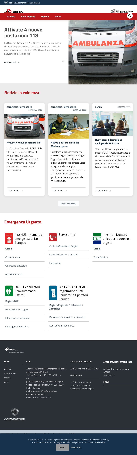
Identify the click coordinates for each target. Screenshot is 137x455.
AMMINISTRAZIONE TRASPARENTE (117, 370)
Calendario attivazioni (16, 274)
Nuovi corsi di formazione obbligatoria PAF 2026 (108, 150)
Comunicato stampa (16, 115)
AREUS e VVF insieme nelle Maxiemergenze (65, 153)
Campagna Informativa (16, 335)
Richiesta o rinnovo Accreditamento (67, 326)
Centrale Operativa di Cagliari (63, 255)
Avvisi (58, 25)
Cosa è (8, 258)
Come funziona (12, 266)
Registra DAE (12, 310)
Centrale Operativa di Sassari (63, 263)
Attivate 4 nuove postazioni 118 (23, 41)
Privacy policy (76, 447)
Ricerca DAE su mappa (16, 318)
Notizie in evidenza (21, 101)
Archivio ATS (109, 384)
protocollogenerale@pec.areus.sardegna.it (45, 390)
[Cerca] (130, 24)
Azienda (11, 25)
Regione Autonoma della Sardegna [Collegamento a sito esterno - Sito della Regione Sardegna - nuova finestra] (24, 2)
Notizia (29, 115)
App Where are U (13, 283)
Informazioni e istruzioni (17, 327)
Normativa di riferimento (61, 334)
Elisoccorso (54, 272)
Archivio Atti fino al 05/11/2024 (84, 377)
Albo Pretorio (28, 25)
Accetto (62, 447)
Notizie (45, 25)
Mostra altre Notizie (68, 212)
